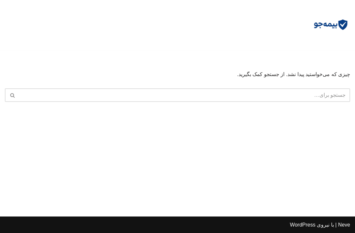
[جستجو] (184, 95)
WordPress (303, 224)
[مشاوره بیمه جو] (330, 25)
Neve (344, 224)
